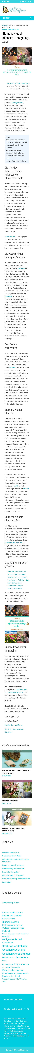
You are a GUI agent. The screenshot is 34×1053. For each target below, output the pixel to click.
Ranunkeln (8, 296)
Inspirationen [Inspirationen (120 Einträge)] (21, 964)
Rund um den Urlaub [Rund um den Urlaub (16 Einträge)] (11, 976)
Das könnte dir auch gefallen (16, 161)
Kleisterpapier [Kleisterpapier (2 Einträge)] (15, 967)
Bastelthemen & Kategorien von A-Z (16, 1009)
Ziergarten (8, 732)
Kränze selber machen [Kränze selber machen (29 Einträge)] (12, 970)
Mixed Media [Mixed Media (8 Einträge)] (7, 973)
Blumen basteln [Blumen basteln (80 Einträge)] (10, 921)
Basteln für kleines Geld (10, 872)
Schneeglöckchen (17, 103)
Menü (6, 18)
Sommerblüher (10, 237)
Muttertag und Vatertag (10, 852)
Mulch (16, 486)
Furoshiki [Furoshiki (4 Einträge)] (5, 936)
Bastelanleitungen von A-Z (13, 999)
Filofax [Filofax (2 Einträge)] (4, 934)
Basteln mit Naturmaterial (11, 856)
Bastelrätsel (6, 882)
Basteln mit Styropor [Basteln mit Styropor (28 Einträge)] (12, 915)
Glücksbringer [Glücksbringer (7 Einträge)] (8, 964)
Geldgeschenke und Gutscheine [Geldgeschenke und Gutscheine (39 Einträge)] (12, 941)
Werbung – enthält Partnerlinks (18, 83)
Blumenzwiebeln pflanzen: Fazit (15, 157)
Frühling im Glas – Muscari (17, 577)
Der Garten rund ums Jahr (14, 729)
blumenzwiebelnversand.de (14, 543)
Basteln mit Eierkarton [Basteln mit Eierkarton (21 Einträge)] (12, 912)
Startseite (5, 25)
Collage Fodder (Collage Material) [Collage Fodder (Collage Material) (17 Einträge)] (13, 929)
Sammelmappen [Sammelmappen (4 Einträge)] (8, 979)
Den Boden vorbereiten (14, 150)
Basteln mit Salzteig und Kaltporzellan (16, 879)
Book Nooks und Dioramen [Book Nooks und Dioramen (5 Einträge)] (12, 925)
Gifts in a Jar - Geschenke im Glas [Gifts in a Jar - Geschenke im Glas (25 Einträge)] (15, 959)
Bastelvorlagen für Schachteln (13, 875)
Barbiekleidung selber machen (13, 868)
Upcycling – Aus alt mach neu (13, 865)
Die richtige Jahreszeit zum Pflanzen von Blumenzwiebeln (16, 141)
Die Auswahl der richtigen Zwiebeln (15, 146)
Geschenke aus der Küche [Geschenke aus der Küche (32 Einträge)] (14, 946)
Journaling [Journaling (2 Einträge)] (6, 967)
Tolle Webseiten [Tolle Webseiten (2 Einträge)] (21, 979)
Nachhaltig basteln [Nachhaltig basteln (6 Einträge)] (21, 973)
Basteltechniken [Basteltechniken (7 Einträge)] (8, 919)
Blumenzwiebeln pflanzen (15, 153)
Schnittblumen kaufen (10, 801)
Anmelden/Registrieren (10, 903)
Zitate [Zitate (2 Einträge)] (4, 981)
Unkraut (26, 489)
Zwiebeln (21, 268)
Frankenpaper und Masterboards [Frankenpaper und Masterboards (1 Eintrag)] (18, 934)
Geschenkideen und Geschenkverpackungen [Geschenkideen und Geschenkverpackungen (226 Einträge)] (16, 951)
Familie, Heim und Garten (10, 29)
